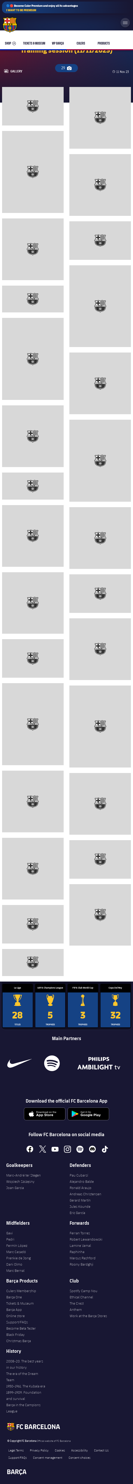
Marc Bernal (15, 1270)
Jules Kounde (80, 1206)
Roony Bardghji (81, 1264)
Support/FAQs (17, 1322)
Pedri (10, 1239)
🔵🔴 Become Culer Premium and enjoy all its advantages (42, 8)
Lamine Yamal (80, 1245)
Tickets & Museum (20, 1303)
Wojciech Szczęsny (20, 1181)
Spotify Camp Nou (83, 1291)
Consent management (47, 1457)
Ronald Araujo (80, 1188)
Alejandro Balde (82, 1181)
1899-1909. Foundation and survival (23, 1395)
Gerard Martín (80, 1200)
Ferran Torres (80, 1233)
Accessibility (79, 1450)
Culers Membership (21, 1291)
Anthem (76, 1309)
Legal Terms (16, 1450)
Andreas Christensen (85, 1194)
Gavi (9, 1233)
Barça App (14, 1309)
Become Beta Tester (21, 1328)
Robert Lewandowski (86, 1239)
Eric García (77, 1213)
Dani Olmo (14, 1264)
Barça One (14, 1297)
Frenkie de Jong (18, 1258)
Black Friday (15, 1334)
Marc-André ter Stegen (23, 1175)
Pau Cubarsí (79, 1175)
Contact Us (101, 1450)
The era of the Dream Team (22, 1377)
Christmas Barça (18, 1341)
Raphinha (77, 1252)
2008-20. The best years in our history (24, 1364)
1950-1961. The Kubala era (25, 1386)
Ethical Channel (81, 1297)
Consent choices (79, 1457)
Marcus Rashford (83, 1258)
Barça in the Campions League (23, 1408)
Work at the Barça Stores (88, 1316)
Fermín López (16, 1245)
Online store (15, 1316)
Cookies (60, 1450)
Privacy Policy (39, 1450)
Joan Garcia (15, 1188)
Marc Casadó (16, 1252)
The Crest (77, 1303)
